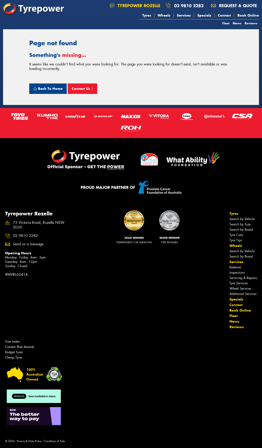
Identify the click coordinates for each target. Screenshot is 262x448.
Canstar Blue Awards (19, 347)
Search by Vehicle (242, 219)
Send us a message (28, 244)
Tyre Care (236, 235)
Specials (204, 15)
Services (184, 15)
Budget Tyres (14, 352)
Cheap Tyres (13, 357)
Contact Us (82, 88)
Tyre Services (238, 283)
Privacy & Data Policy (29, 441)
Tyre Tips (235, 240)
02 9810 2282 (189, 5)
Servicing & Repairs (243, 278)
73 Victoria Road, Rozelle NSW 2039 (38, 225)
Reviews (251, 23)
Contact (224, 15)
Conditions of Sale (54, 441)
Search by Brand (241, 229)
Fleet (225, 23)
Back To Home (48, 88)
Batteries (235, 267)
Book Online (248, 15)
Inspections (237, 272)
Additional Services (242, 294)
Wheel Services (240, 288)
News (237, 23)
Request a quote (234, 5)
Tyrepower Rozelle (135, 5)
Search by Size (240, 224)
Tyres (146, 15)
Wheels (164, 15)
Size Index (12, 341)
